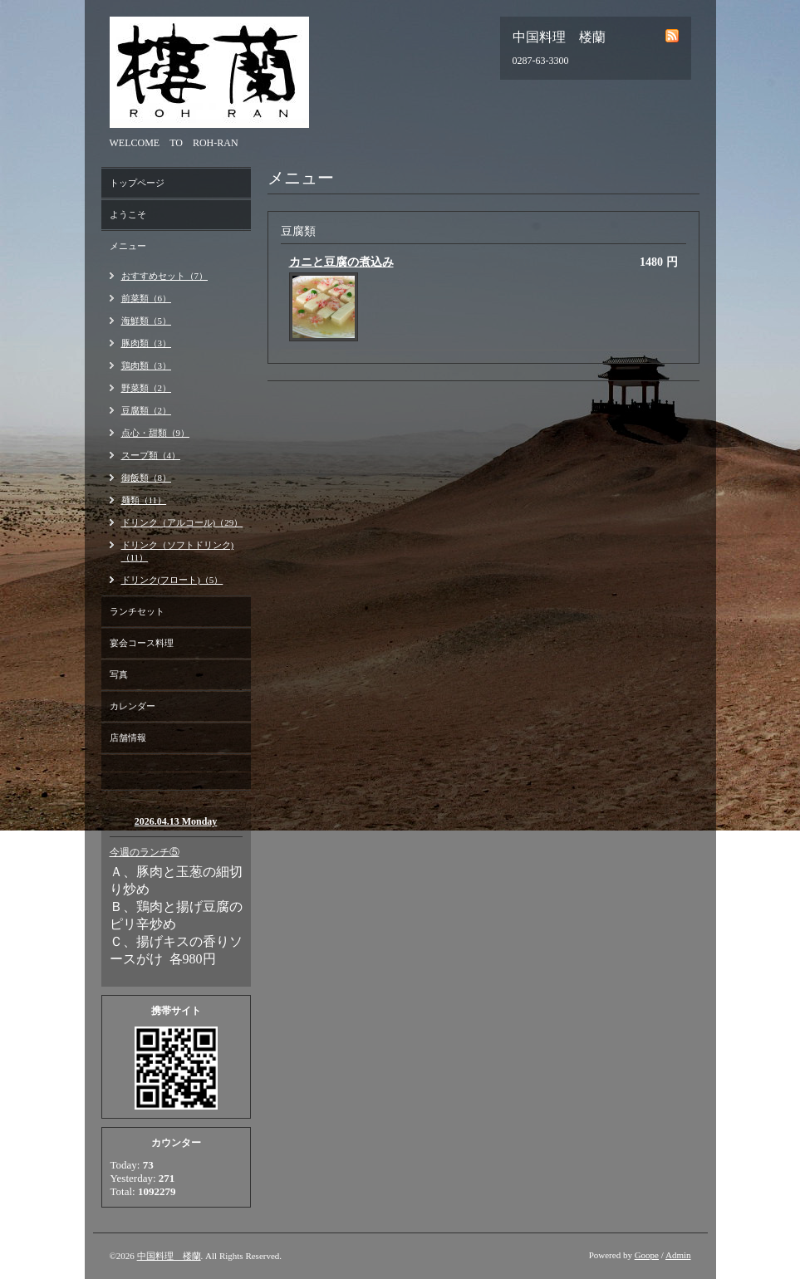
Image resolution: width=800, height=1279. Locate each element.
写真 (119, 674)
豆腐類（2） (146, 410)
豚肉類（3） (146, 343)
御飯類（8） (146, 478)
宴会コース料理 (142, 643)
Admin (678, 1255)
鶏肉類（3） (146, 365)
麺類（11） (144, 500)
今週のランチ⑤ (144, 852)
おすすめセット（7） (165, 276)
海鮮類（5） (146, 321)
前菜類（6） (146, 298)
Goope (647, 1255)
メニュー (128, 246)
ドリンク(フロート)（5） (172, 580)
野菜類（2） (146, 388)
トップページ (137, 183)
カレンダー (132, 706)
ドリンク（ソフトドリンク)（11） (177, 551)
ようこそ (128, 214)
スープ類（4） (151, 455)
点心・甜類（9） (155, 433)
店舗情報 (128, 737)
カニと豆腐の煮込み (341, 262)
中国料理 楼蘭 (169, 1256)
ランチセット (137, 611)
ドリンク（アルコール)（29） (182, 522)
